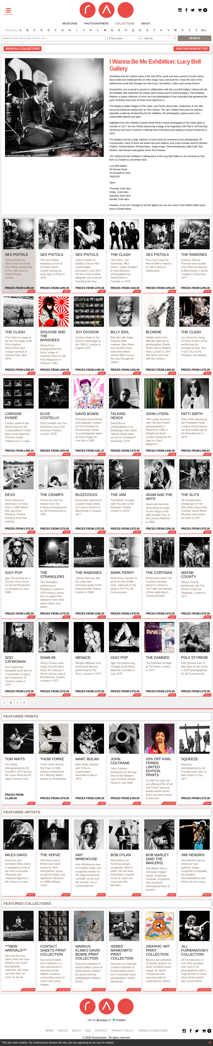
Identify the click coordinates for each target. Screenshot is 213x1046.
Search (194, 38)
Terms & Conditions (152, 1030)
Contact (101, 1030)
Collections (124, 23)
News (50, 1030)
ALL (203, 30)
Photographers (96, 23)
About (145, 23)
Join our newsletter (192, 48)
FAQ (88, 1030)
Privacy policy (123, 1030)
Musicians (70, 23)
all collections (22, 48)
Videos (63, 1030)
